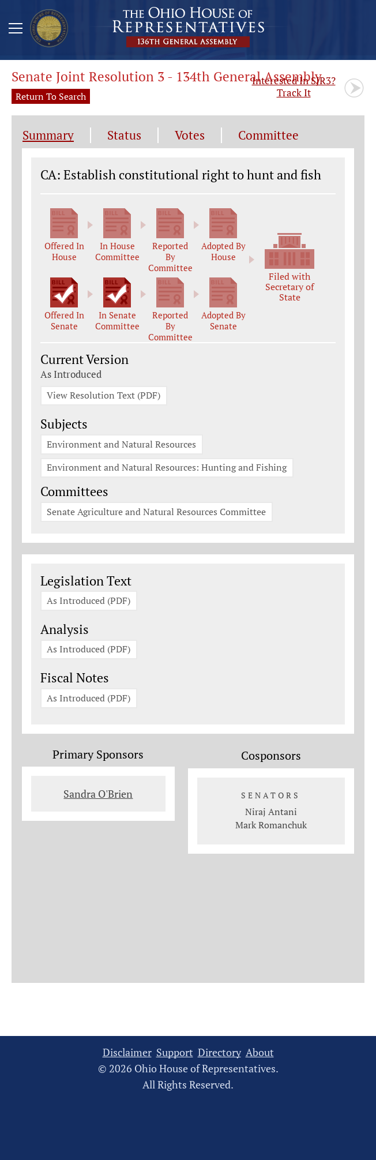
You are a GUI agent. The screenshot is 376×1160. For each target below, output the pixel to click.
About (260, 1059)
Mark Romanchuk (271, 831)
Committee (268, 135)
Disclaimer (127, 1059)
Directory (219, 1059)
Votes (190, 135)
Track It (294, 86)
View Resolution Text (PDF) (104, 396)
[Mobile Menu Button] (15, 30)
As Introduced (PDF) (89, 605)
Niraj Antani (271, 818)
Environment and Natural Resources (122, 446)
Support (174, 1059)
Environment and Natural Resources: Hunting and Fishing (167, 470)
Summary (48, 135)
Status (124, 135)
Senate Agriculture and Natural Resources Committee (156, 515)
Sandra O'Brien (98, 800)
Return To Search (51, 96)
